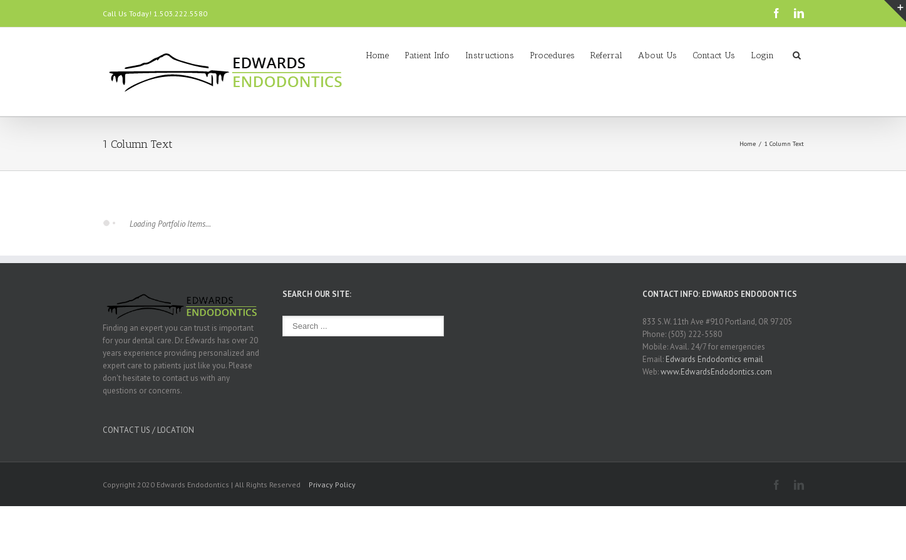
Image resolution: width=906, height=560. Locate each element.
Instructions (489, 55)
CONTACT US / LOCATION (148, 430)
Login (762, 55)
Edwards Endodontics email (714, 359)
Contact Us (713, 55)
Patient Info (427, 55)
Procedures (552, 55)
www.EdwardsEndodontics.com (716, 371)
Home (377, 55)
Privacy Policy (332, 484)
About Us (657, 55)
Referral (606, 55)
